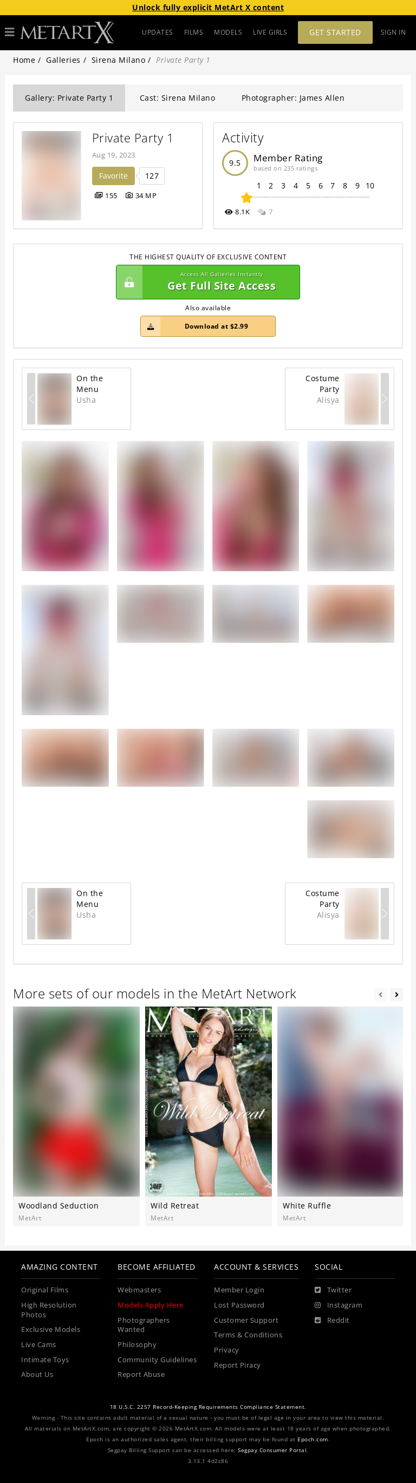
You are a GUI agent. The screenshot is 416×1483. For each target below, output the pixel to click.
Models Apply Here (151, 1305)
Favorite (113, 176)
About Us (37, 1374)
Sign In (393, 32)
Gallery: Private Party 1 (69, 98)
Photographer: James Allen (293, 98)
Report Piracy (237, 1365)
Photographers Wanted (144, 1325)
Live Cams (38, 1344)
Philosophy (137, 1344)
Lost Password (239, 1305)
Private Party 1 (133, 137)
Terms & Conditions (248, 1335)
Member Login (239, 1290)
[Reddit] (332, 1320)
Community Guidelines (157, 1359)
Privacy (226, 1350)
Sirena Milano (119, 60)
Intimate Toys (45, 1359)
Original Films (44, 1290)
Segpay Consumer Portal (272, 1450)
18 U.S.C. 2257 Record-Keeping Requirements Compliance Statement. (208, 1406)
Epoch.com (312, 1439)
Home (24, 60)
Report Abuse (141, 1374)
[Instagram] (338, 1305)
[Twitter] (333, 1290)
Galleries (63, 60)
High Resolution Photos (49, 1310)
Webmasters (139, 1290)
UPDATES (157, 32)
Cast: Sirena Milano (178, 98)
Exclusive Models (50, 1329)
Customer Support (246, 1320)
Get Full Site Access (205, 282)
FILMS (194, 32)
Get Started (335, 32)
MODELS (228, 32)
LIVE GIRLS (270, 32)
